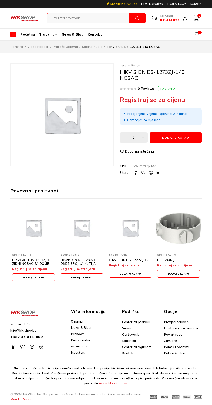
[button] (33, 277)
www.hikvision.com (113, 383)
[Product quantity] (134, 137)
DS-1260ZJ (165, 260)
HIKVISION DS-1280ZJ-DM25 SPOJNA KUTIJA (78, 262)
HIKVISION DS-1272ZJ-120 (130, 260)
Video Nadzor (37, 47)
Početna (16, 47)
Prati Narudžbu (152, 3)
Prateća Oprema (65, 47)
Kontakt (196, 3)
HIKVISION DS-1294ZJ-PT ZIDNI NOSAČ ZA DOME (32, 262)
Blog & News (176, 3)
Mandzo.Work (20, 399)
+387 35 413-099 (26, 336)
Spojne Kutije (92, 47)
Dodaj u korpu (176, 137)
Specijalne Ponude (123, 3)
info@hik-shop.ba (23, 330)
